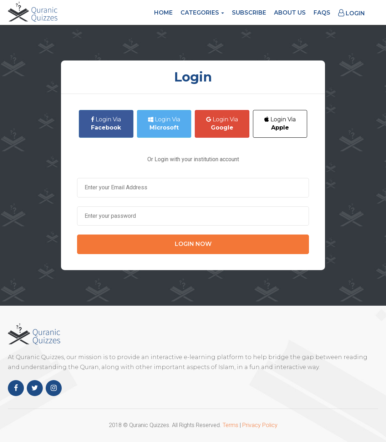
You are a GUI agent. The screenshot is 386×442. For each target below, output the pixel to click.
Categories (202, 12)
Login (351, 13)
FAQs (322, 12)
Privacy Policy (260, 425)
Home (163, 12)
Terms (230, 425)
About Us (290, 12)
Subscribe (249, 12)
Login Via (106, 123)
